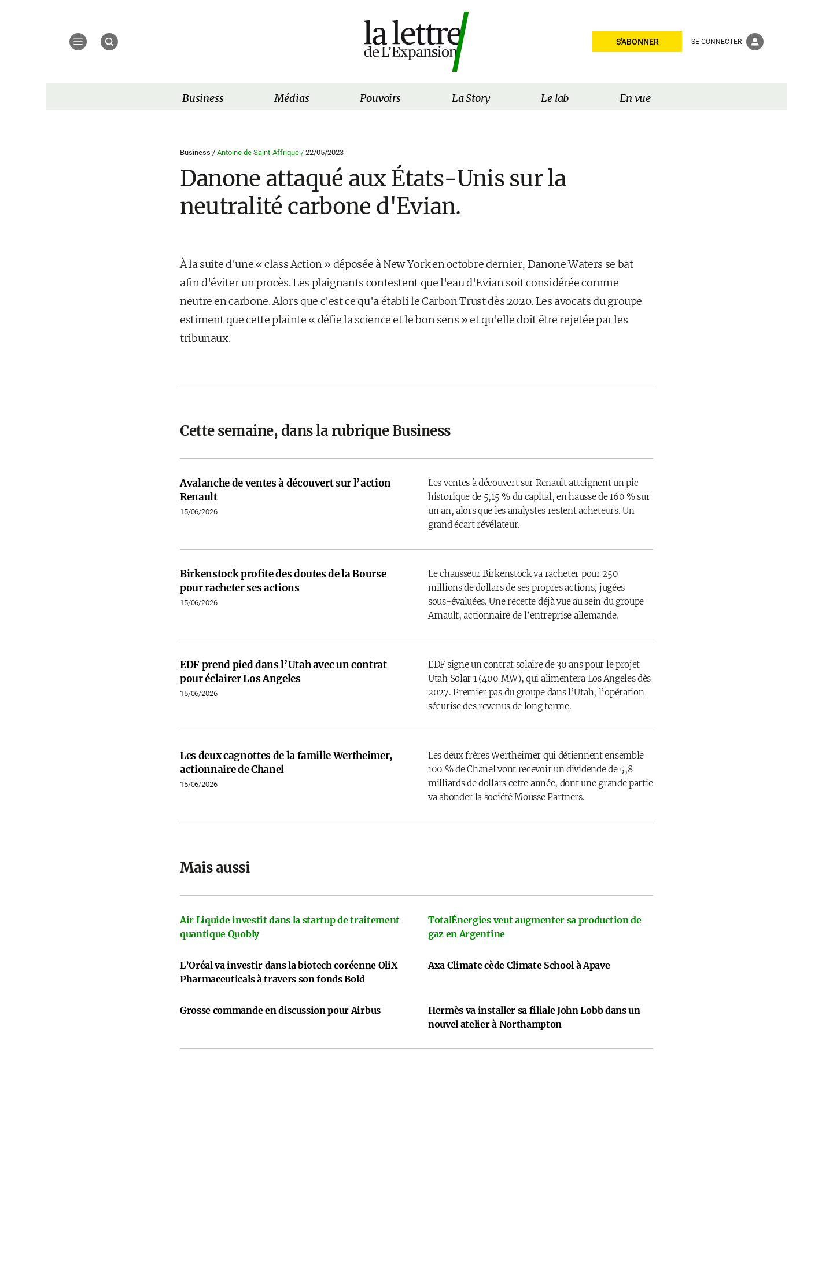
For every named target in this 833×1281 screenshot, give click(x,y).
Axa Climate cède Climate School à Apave (519, 965)
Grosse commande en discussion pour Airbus (280, 1010)
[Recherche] (109, 41)
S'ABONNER (637, 41)
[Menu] (78, 41)
